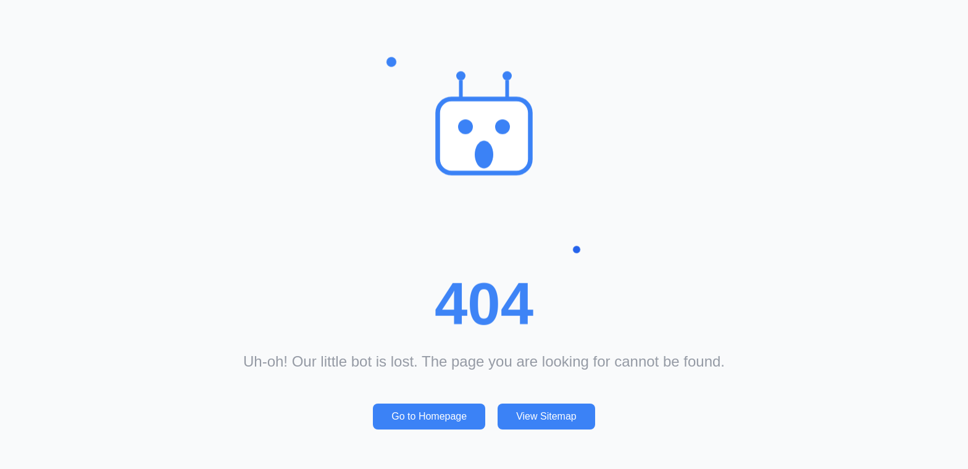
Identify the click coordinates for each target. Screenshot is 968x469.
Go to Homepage (429, 416)
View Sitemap (546, 416)
